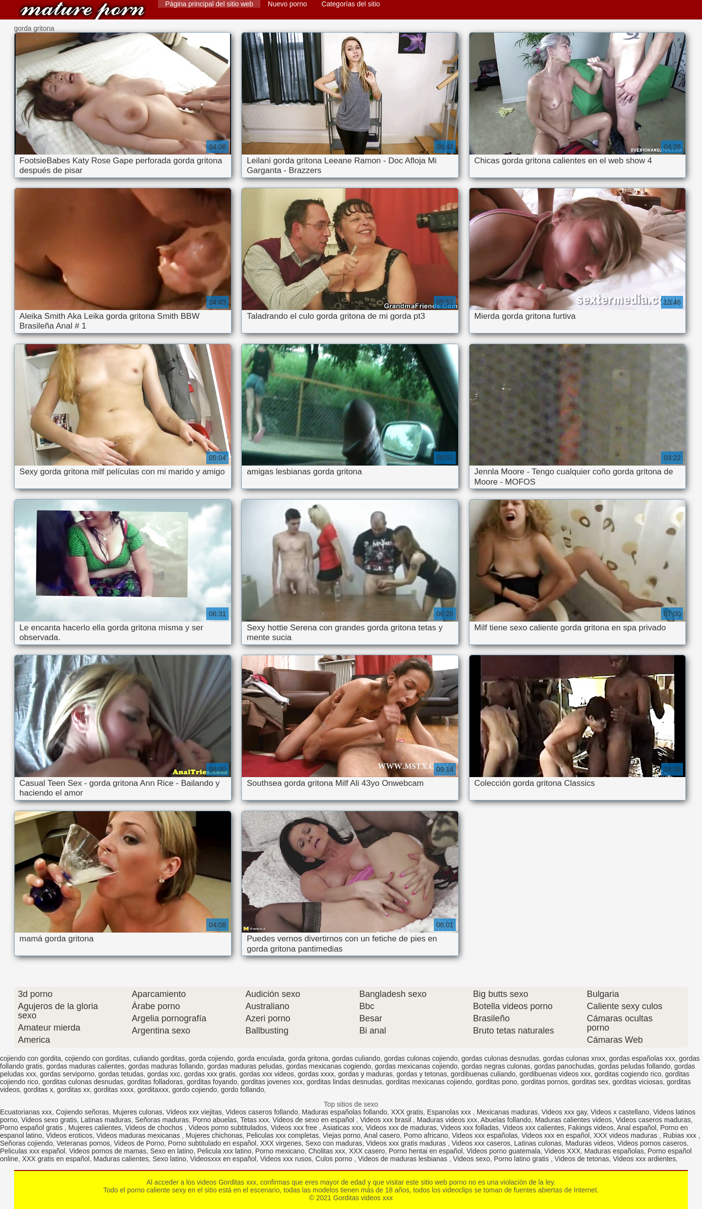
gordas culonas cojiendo (421, 1058)
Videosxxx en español (223, 1159)
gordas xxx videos (266, 1074)
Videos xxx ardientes (644, 1159)
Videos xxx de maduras (401, 1127)
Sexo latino (169, 1159)
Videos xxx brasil (386, 1120)
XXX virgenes (281, 1143)
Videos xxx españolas (485, 1135)
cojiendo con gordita (30, 1058)
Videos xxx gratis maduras (407, 1143)
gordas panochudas (564, 1066)
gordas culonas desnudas (501, 1058)
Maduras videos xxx (447, 1120)
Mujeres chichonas (214, 1135)
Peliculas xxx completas (282, 1135)
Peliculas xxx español (32, 1151)
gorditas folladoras (155, 1082)
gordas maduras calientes (85, 1066)
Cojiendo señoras (82, 1112)
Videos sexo (471, 1159)
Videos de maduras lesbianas (403, 1159)
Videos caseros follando (262, 1112)
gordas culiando (356, 1058)
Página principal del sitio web (209, 4)
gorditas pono (496, 1082)
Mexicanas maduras (507, 1112)
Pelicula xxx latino (224, 1151)
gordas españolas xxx (642, 1058)
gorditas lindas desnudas (344, 1082)
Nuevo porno (287, 4)
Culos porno (334, 1159)
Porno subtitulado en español (212, 1143)
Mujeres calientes (94, 1127)
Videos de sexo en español (314, 1120)
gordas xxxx (316, 1074)
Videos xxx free (295, 1127)
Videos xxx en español (556, 1135)
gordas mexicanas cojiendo (416, 1066)
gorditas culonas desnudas (82, 1082)
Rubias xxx (680, 1135)
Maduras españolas (614, 1151)
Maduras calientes (121, 1159)
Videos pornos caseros (651, 1143)
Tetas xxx (254, 1120)
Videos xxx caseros (480, 1143)
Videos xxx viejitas (194, 1112)
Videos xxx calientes (534, 1127)
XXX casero (367, 1151)
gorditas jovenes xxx (272, 1082)
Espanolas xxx (450, 1112)
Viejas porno (342, 1135)
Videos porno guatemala (504, 1151)
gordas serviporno (67, 1074)
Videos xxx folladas (469, 1127)
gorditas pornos (544, 1082)
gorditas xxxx (114, 1089)
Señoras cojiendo (26, 1143)
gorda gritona (308, 1058)
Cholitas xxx (326, 1151)
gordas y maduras (365, 1074)
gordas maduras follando (165, 1066)
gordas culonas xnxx (574, 1058)
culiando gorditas (159, 1058)
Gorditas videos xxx (82, 11)
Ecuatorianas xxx (26, 1112)
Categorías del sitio (351, 4)
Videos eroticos (69, 1135)
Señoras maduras (162, 1120)
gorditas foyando (212, 1082)
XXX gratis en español (56, 1159)
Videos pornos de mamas (108, 1151)
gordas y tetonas (421, 1074)
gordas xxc (163, 1074)
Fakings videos (590, 1127)
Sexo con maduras (333, 1143)
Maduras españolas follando (344, 1112)
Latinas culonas (538, 1143)
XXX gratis (407, 1112)
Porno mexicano (280, 1151)
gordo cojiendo (194, 1089)
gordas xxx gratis (209, 1074)
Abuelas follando (506, 1120)
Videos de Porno (139, 1143)
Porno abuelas (214, 1120)
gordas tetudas (121, 1074)
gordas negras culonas (495, 1066)
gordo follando (242, 1089)
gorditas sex (590, 1082)
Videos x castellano (619, 1112)
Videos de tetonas (582, 1159)
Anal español (636, 1127)
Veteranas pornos (83, 1143)
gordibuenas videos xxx (554, 1074)
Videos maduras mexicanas (139, 1135)
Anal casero (382, 1135)
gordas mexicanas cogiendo (328, 1066)
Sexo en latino (172, 1151)
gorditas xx (73, 1089)
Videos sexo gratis (49, 1120)
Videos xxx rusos (286, 1159)
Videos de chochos (155, 1127)
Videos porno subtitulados (228, 1127)
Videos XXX (562, 1151)
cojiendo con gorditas (97, 1058)
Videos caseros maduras (653, 1120)
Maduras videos (590, 1143)
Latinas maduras (106, 1120)
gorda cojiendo (211, 1058)
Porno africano (426, 1135)
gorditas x (38, 1089)
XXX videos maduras (626, 1135)
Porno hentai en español (426, 1151)
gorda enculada (260, 1058)
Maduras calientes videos (573, 1120)
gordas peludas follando (634, 1066)
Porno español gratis (32, 1127)
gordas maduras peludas (244, 1066)
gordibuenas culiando (483, 1074)
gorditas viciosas (637, 1082)
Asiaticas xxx (342, 1127)
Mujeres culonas (137, 1112)
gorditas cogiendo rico (628, 1074)
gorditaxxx (153, 1089)
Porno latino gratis (522, 1159)
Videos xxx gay (564, 1112)
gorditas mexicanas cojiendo (429, 1082)
